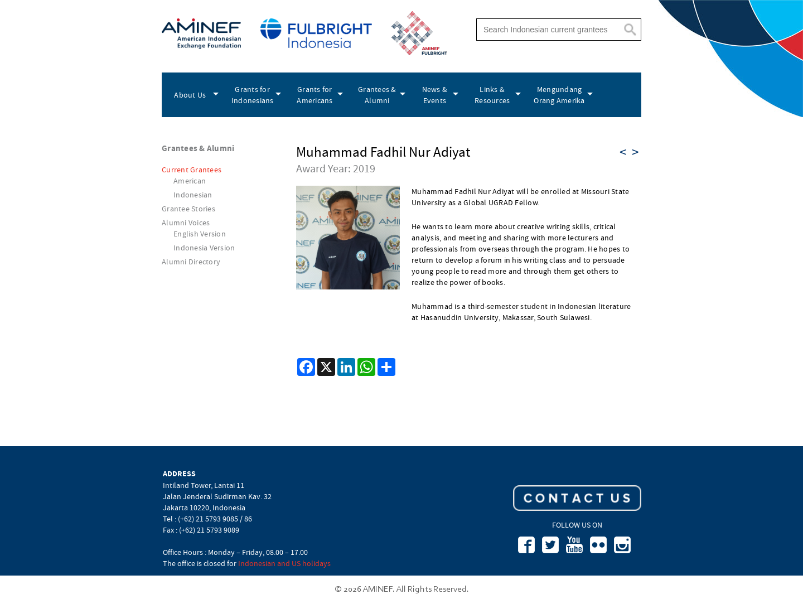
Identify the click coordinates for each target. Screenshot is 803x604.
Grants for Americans (314, 94)
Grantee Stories (188, 209)
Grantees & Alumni (377, 94)
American (189, 181)
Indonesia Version (204, 248)
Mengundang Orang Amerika (559, 94)
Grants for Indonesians (252, 94)
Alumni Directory (191, 262)
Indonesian (192, 195)
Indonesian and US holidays (284, 563)
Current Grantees (191, 170)
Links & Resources (492, 94)
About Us (190, 95)
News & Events (435, 94)
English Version (199, 234)
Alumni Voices (186, 223)
